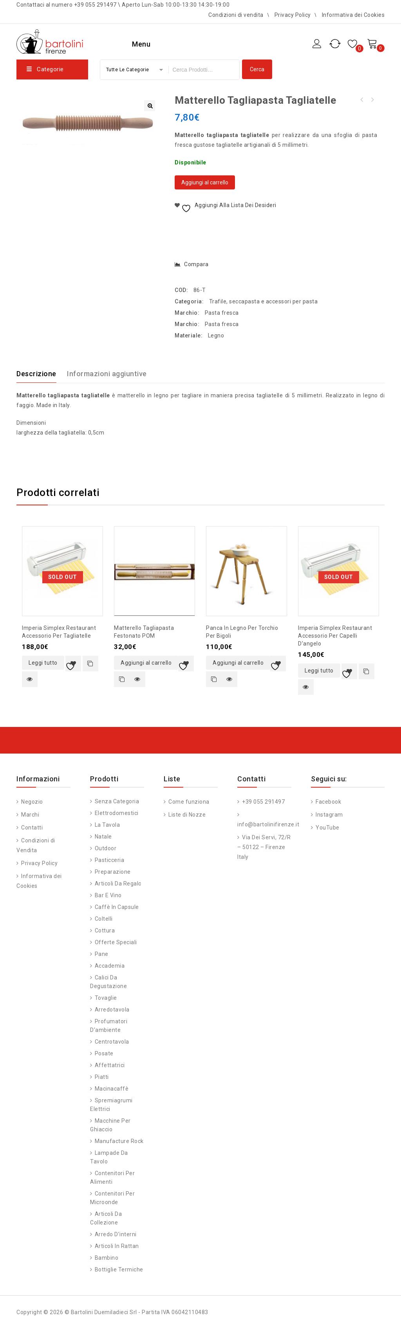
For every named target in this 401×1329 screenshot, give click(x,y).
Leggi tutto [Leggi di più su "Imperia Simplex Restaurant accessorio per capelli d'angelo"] (319, 670)
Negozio (31, 802)
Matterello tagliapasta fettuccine (362, 100)
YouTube (327, 827)
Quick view (30, 679)
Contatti (31, 827)
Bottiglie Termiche (119, 1269)
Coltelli (104, 919)
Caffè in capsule (117, 907)
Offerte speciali (116, 942)
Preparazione (113, 872)
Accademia (110, 966)
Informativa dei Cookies (353, 15)
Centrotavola (112, 1042)
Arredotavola (112, 1009)
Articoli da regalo (118, 883)
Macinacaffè (112, 1089)
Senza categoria (117, 801)
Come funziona (188, 802)
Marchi (30, 814)
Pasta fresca (222, 313)
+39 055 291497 (263, 802)
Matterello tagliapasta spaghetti (372, 100)
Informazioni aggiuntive (107, 374)
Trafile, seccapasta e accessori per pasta (263, 301)
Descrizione (36, 374)
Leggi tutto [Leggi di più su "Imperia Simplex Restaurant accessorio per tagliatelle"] (43, 663)
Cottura (105, 930)
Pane (101, 954)
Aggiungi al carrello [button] (146, 663)
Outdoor (106, 848)
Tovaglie (106, 998)
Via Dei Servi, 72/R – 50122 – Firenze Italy (264, 847)
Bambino (107, 1258)
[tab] (41, 374)
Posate (104, 1053)
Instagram (328, 814)
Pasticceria (110, 860)
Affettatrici (110, 1065)
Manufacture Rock (119, 1141)
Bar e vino (108, 895)
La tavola (107, 825)
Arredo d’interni (116, 1234)
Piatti (102, 1077)
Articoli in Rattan (117, 1246)
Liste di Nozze (186, 814)
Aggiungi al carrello (204, 182)
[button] (149, 105)
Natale (103, 836)
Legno (216, 335)
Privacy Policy (293, 15)
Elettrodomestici (117, 813)
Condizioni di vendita (236, 15)
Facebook (327, 802)
